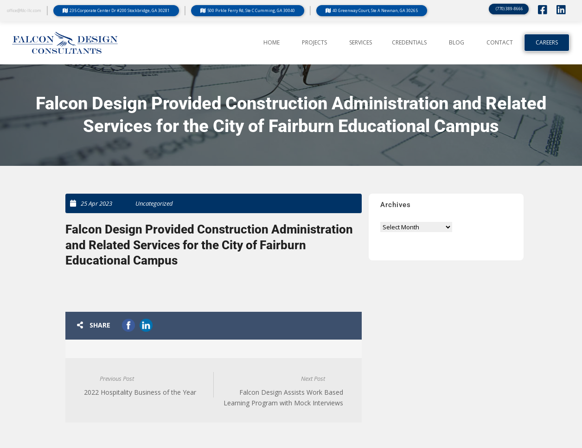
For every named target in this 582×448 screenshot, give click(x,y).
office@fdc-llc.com (24, 10)
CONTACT (499, 42)
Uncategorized (154, 203)
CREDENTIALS (409, 42)
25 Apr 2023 (96, 203)
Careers (547, 42)
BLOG (456, 42)
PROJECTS (314, 42)
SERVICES (360, 42)
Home (271, 42)
